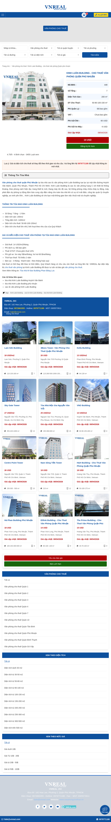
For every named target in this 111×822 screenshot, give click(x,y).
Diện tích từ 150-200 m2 (14, 701)
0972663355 (19, 308)
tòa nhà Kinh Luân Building (53, 293)
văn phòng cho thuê (73, 267)
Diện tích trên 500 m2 (13, 728)
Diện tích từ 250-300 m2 (14, 714)
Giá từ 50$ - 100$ (11, 769)
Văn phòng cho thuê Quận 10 (16, 620)
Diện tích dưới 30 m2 (13, 668)
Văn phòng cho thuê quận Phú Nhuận (20, 182)
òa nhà (24, 271)
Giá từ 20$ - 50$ (11, 762)
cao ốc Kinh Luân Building (33, 293)
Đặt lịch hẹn (55, 564)
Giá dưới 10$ (9, 749)
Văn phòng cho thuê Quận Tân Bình (19, 626)
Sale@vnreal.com (42, 799)
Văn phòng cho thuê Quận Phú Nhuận (20, 633)
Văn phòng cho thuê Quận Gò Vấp (19, 646)
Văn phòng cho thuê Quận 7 (16, 613)
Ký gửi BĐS (102, 15)
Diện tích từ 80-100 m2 (14, 688)
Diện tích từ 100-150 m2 (14, 694)
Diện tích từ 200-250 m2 (14, 708)
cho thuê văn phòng (13, 267)
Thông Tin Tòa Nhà (18, 175)
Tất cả (7, 580)
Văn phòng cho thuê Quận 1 (16, 587)
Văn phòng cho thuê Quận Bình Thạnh (20, 640)
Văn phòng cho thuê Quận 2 (16, 593)
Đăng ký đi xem (88, 146)
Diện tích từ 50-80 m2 (13, 681)
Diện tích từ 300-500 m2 (14, 721)
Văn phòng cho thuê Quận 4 (16, 606)
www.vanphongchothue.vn (71, 799)
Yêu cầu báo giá (55, 558)
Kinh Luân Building (16, 293)
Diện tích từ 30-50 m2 (13, 674)
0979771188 (83, 163)
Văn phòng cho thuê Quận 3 (16, 600)
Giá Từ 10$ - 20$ (11, 756)
